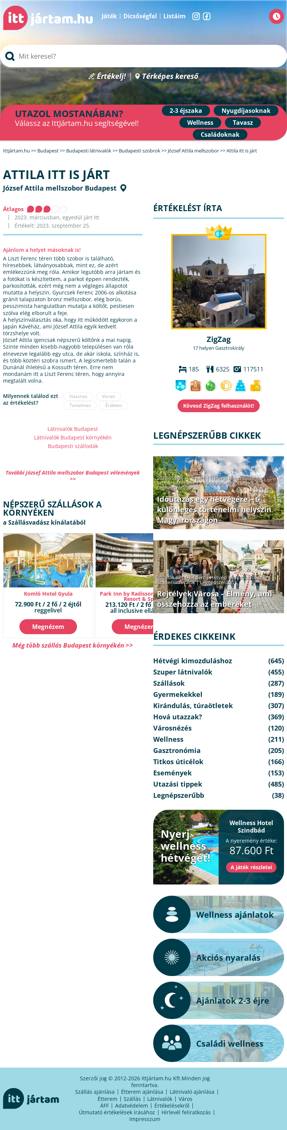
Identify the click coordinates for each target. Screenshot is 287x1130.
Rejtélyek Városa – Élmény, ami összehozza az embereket (214, 599)
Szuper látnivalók (176, 482)
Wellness (200, 122)
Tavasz (243, 122)
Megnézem (48, 627)
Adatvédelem (131, 1105)
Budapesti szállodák (73, 446)
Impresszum (144, 1119)
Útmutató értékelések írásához (117, 1112)
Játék (109, 16)
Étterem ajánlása (142, 1091)
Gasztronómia (177, 750)
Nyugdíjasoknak (246, 110)
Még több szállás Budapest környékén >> (72, 645)
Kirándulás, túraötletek (225, 482)
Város (185, 1098)
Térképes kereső (170, 76)
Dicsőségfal (140, 16)
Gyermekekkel (178, 694)
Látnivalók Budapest (72, 428)
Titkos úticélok (178, 761)
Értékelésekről (171, 1105)
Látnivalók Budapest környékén (73, 437)
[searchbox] (143, 56)
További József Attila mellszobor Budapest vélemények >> (73, 475)
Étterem (107, 1098)
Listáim (174, 16)
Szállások (169, 683)
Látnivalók (159, 1098)
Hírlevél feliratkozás (186, 1112)
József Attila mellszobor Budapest (60, 187)
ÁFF (104, 1105)
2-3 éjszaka (186, 110)
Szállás (132, 1098)
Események (172, 772)
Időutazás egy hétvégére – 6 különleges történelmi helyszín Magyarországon (214, 509)
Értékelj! (111, 76)
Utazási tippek (177, 784)
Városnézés (172, 728)
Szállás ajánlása (95, 1091)
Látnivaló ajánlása (192, 1091)
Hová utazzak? (177, 716)
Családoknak (220, 134)
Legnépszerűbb (174, 487)
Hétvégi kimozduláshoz (236, 478)
